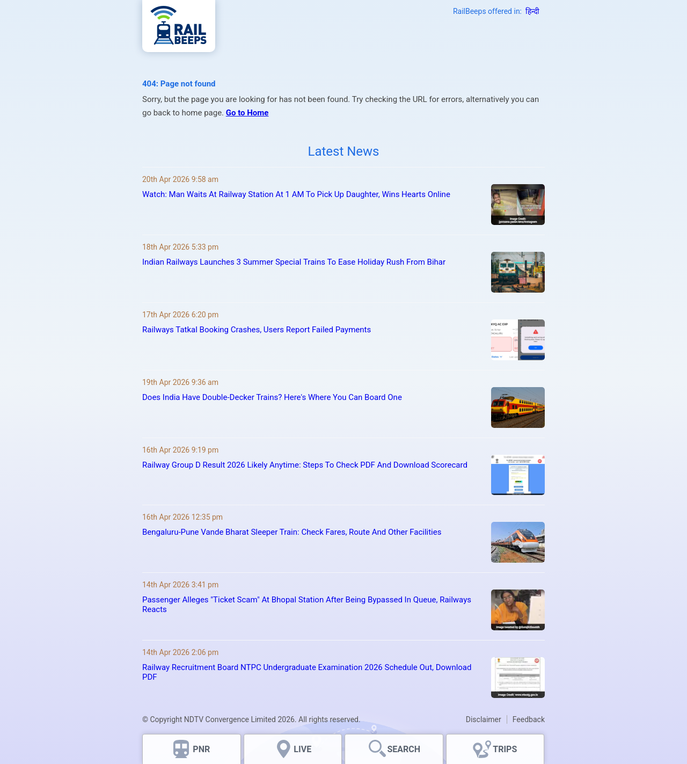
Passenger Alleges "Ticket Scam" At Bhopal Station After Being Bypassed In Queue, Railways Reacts (306, 604)
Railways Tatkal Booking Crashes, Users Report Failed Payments (256, 329)
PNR (201, 749)
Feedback (529, 719)
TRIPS (505, 749)
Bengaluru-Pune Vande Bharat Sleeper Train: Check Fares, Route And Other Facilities (291, 532)
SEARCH (403, 749)
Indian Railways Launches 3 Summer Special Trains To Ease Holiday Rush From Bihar (293, 262)
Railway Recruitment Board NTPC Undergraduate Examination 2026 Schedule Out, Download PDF (306, 672)
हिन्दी (532, 11)
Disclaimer (483, 719)
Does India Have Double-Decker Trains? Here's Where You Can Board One (272, 397)
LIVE (302, 749)
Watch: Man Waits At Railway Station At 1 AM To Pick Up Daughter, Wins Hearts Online (296, 194)
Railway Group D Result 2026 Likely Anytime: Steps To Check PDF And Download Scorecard (304, 465)
